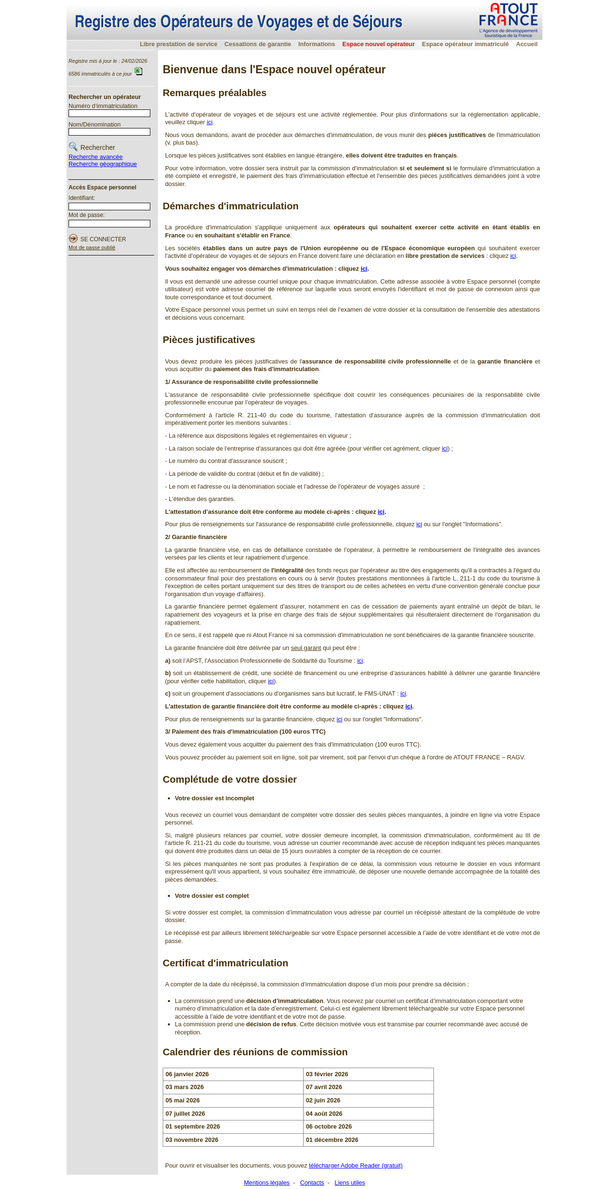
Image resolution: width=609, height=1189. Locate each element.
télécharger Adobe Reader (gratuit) (356, 1165)
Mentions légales (267, 1182)
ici (209, 122)
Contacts (312, 1182)
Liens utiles (349, 1182)
